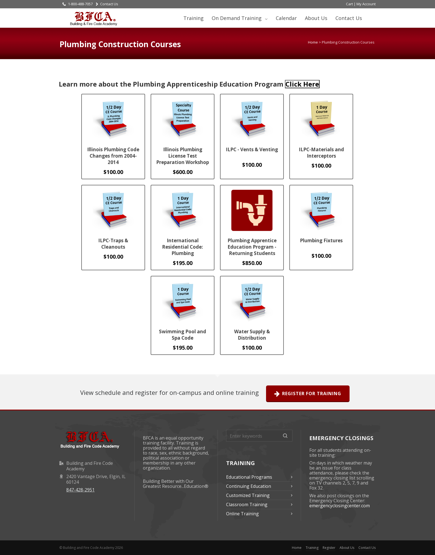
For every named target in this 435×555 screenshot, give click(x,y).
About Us (316, 18)
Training (193, 18)
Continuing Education (248, 486)
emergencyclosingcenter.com (339, 506)
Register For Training (307, 393)
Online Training (242, 513)
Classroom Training (246, 504)
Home (313, 42)
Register (329, 547)
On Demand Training (237, 18)
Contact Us (107, 3)
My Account (366, 3)
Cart (349, 3)
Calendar (286, 18)
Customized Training (248, 495)
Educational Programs (249, 477)
